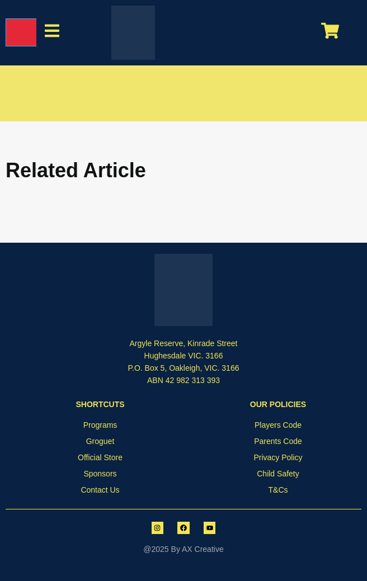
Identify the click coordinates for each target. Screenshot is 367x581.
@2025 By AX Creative (183, 549)
